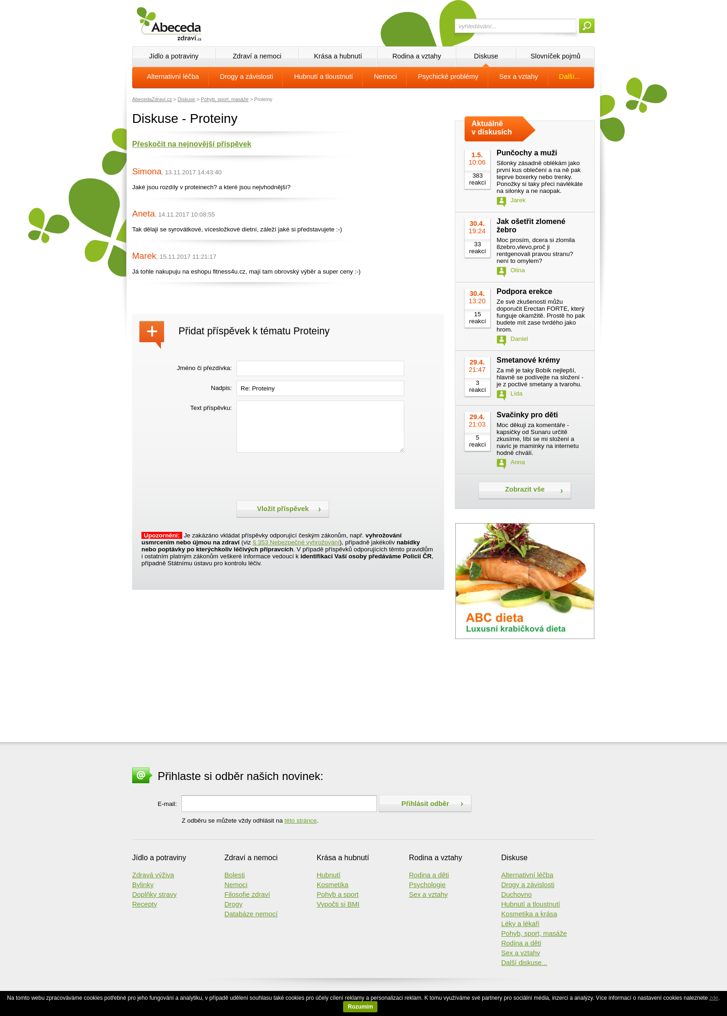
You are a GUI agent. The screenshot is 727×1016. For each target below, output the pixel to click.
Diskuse (486, 56)
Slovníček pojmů (555, 56)
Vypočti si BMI (338, 904)
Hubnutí (328, 875)
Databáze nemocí (251, 914)
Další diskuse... (524, 962)
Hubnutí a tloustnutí (323, 76)
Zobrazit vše (525, 489)
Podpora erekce (524, 291)
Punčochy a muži (527, 153)
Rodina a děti (429, 875)
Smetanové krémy (528, 360)
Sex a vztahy (518, 76)
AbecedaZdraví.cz (152, 99)
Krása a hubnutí (338, 56)
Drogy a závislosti (246, 76)
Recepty (144, 904)
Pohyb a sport (337, 894)
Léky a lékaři (520, 923)
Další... (569, 76)
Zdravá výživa (153, 875)
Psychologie (427, 884)
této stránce (301, 820)
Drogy (233, 904)
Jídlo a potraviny (173, 56)
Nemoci (385, 76)
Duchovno (516, 894)
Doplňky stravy (154, 894)
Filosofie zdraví (247, 894)
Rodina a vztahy (416, 56)
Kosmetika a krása (529, 914)
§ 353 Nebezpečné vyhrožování (296, 542)
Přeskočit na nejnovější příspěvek (191, 144)
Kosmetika (332, 884)
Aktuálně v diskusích (492, 128)
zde (713, 998)
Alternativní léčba (173, 76)
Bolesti (234, 875)
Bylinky (142, 884)
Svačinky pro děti (527, 415)
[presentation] (306, 475)
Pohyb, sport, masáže (225, 99)
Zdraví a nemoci (257, 56)
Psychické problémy (448, 76)
